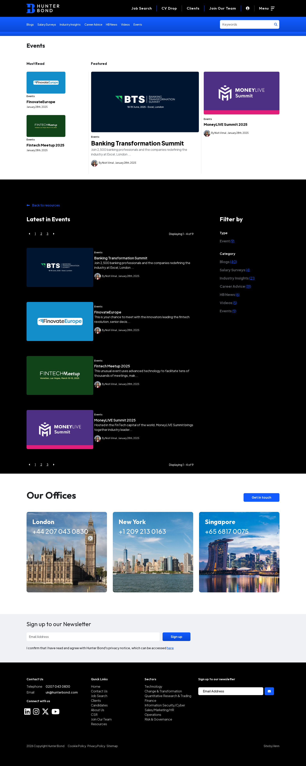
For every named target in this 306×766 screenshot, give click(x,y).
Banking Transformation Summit (137, 143)
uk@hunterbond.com (62, 704)
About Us (97, 722)
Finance (150, 713)
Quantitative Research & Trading (168, 708)
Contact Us (99, 703)
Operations (153, 727)
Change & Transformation (163, 703)
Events (137, 24)
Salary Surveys (46, 24)
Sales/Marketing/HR (159, 722)
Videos (125, 24)
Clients (193, 8)
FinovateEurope (41, 115)
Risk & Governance (158, 731)
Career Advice (93, 24)
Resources (99, 736)
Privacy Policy (96, 758)
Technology (153, 698)
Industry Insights (70, 24)
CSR (94, 727)
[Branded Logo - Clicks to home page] (43, 8)
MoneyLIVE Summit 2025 (225, 124)
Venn (276, 758)
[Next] (54, 246)
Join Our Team (222, 8)
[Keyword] (246, 24)
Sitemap (112, 758)
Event (227, 253)
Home (95, 698)
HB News (111, 24)
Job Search (99, 708)
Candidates (99, 717)
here (170, 660)
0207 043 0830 (58, 698)
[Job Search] (141, 8)
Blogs (30, 24)
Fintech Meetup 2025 (45, 172)
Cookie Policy (77, 758)
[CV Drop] (169, 8)
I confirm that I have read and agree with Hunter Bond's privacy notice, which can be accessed (100, 660)
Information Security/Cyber (165, 717)
